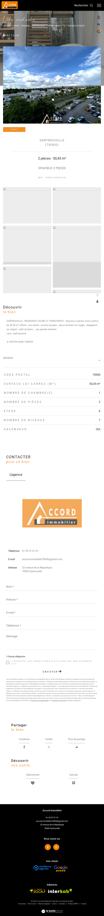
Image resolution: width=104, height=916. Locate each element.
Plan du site (32, 904)
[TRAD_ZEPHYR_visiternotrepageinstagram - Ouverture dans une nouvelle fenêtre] (56, 847)
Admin (54, 904)
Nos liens (62, 904)
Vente (16, 26)
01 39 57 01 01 (30, 550)
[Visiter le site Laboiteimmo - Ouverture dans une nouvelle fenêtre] (52, 909)
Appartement (54, 26)
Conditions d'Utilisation (59, 700)
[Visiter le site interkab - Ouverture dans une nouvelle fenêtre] (60, 891)
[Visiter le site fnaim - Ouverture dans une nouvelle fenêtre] (42, 867)
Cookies (83, 904)
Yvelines (25, 26)
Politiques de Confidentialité (39, 700)
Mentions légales (44, 904)
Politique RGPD (73, 904)
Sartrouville (38, 26)
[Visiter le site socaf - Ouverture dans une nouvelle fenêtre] (38, 891)
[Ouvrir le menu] (99, 5)
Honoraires (22, 904)
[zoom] (27, 189)
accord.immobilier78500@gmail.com (42, 559)
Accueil (6, 26)
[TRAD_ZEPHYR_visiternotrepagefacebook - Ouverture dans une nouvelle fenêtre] (48, 847)
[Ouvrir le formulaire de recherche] (83, 5)
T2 (64, 26)
